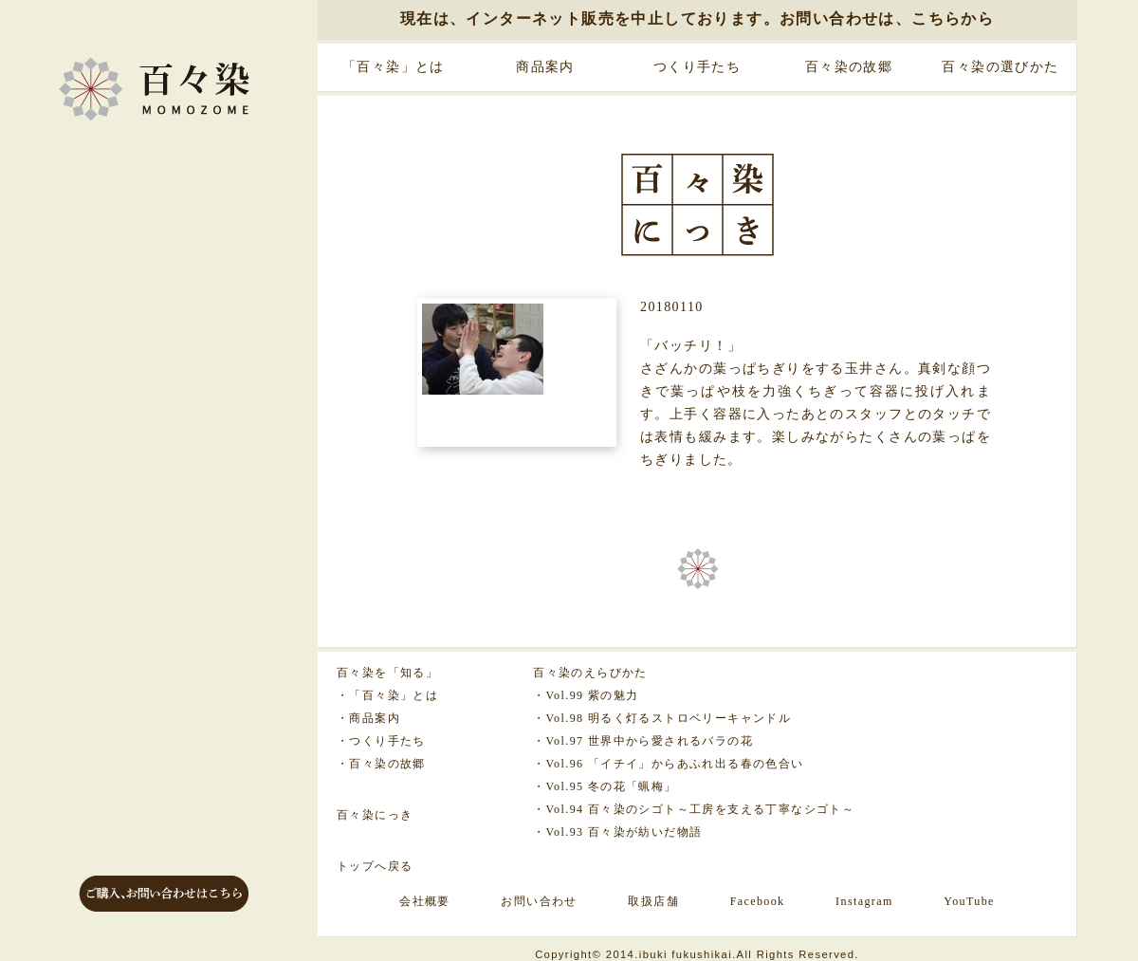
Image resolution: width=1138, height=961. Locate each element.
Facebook (757, 901)
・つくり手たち (381, 741)
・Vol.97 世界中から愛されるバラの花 (643, 741)
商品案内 (545, 67)
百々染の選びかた (1000, 67)
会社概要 (424, 901)
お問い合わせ (539, 901)
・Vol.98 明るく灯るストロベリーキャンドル (662, 718)
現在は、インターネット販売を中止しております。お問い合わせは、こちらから (697, 18)
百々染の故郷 (848, 67)
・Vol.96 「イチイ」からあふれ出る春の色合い (668, 763)
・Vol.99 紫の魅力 (585, 695)
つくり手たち (697, 67)
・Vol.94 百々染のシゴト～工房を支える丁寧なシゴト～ (693, 809)
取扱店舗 (653, 901)
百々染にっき (375, 815)
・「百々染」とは (387, 695)
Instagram (864, 901)
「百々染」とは (393, 67)
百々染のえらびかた (590, 672)
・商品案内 (368, 718)
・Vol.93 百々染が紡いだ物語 (617, 832)
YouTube (969, 901)
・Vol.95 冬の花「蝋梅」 (604, 786)
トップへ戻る (375, 866)
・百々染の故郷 (381, 763)
